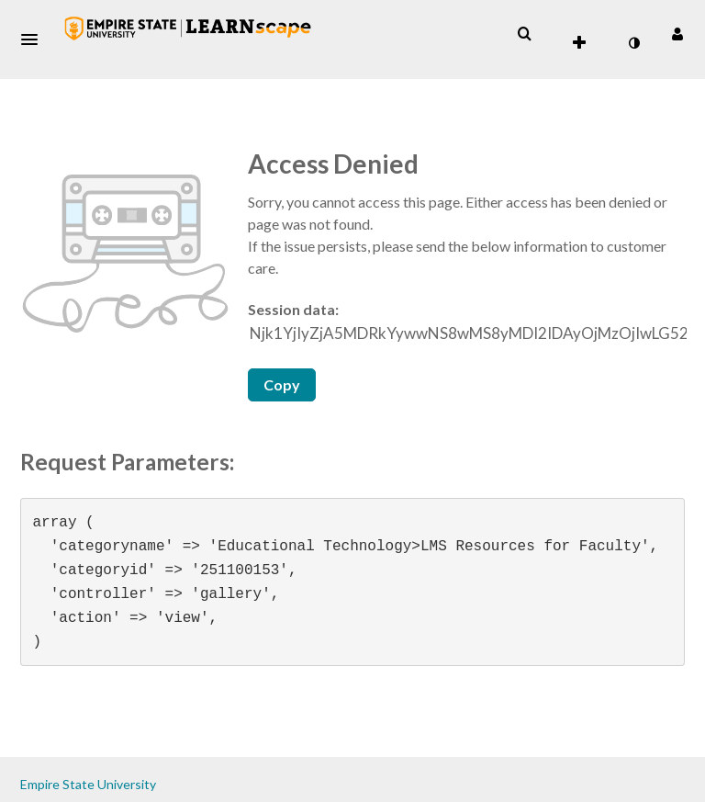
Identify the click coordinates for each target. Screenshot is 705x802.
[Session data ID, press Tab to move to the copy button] (468, 333)
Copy (281, 384)
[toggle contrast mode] (633, 43)
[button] (35, 39)
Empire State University (88, 784)
